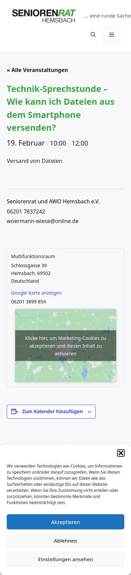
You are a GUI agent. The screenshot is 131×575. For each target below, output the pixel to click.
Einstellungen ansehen (65, 559)
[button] (121, 453)
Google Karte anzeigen (36, 293)
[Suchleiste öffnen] (93, 34)
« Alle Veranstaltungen (37, 70)
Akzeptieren (65, 522)
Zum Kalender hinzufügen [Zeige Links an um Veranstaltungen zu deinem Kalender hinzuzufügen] (52, 411)
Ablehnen (65, 540)
